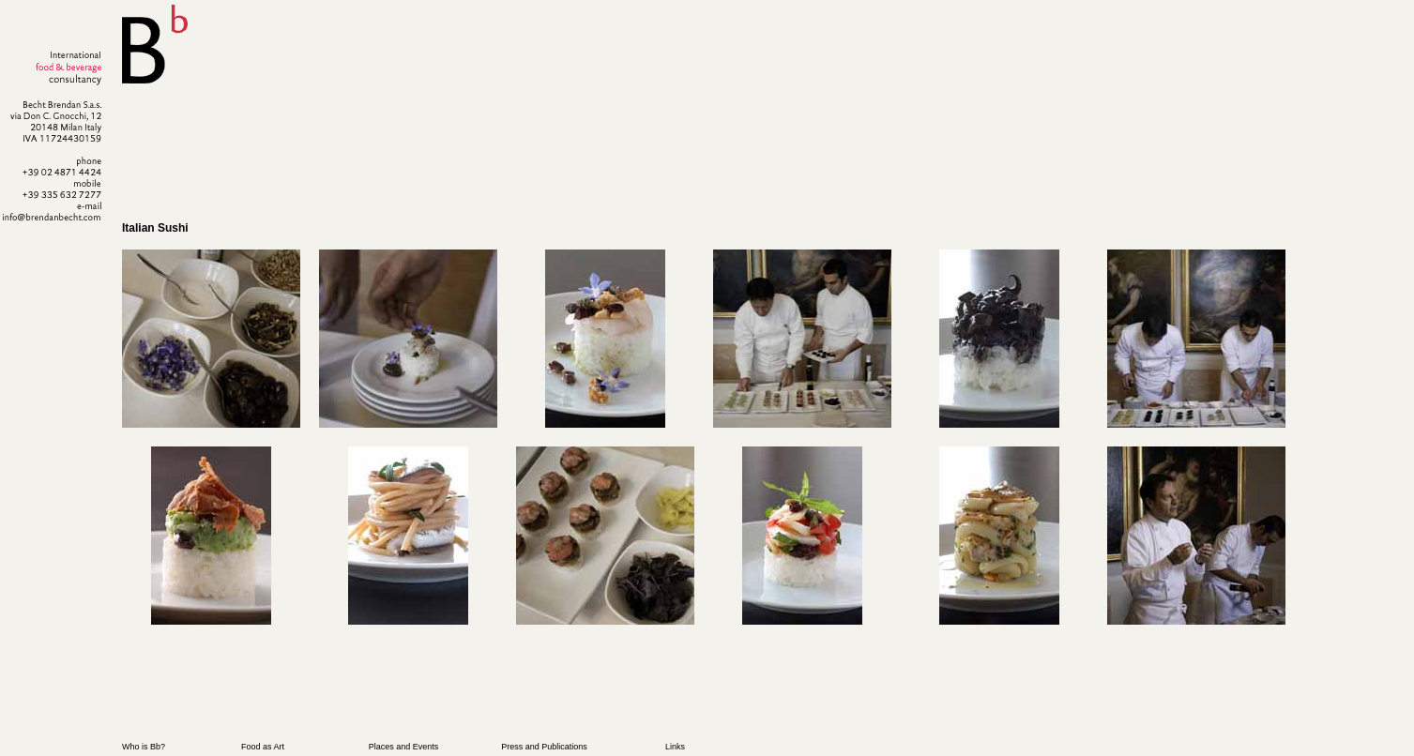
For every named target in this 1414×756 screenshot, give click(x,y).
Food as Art (262, 746)
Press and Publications (544, 746)
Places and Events (404, 746)
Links (675, 746)
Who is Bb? (143, 746)
